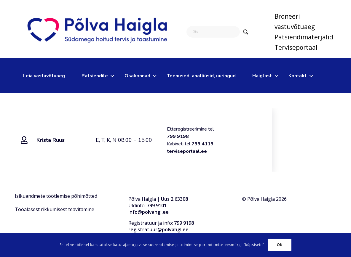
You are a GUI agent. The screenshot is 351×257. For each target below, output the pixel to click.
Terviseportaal (296, 47)
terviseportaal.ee (187, 151)
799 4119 (203, 144)
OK (279, 244)
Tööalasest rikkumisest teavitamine (54, 209)
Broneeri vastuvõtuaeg (295, 21)
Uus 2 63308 (174, 199)
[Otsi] (213, 32)
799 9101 (157, 205)
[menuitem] (304, 21)
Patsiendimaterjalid (304, 37)
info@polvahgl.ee (148, 212)
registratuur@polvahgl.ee (158, 229)
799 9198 (178, 136)
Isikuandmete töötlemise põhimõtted (56, 196)
